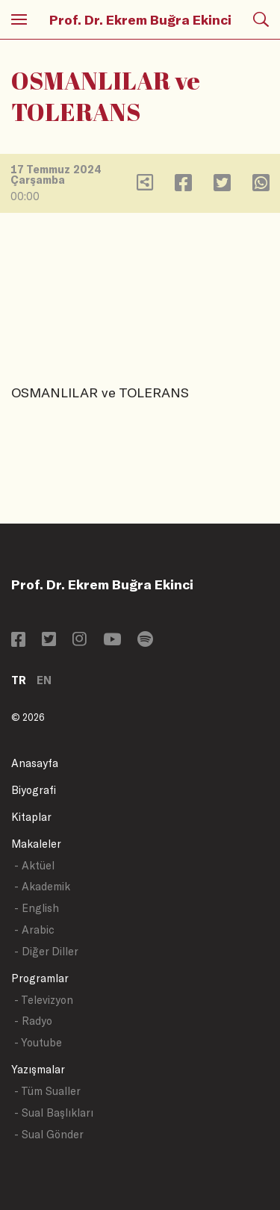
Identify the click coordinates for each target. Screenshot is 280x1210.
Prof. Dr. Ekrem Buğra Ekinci (140, 19)
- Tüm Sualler (47, 1091)
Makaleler (36, 843)
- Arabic (34, 929)
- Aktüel (34, 865)
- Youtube (38, 1042)
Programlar (40, 978)
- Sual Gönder (49, 1134)
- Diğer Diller (46, 951)
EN (44, 680)
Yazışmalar (38, 1069)
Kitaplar (31, 816)
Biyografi (33, 790)
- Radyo (33, 1020)
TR (18, 680)
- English (36, 908)
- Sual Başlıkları (53, 1112)
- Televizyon (43, 999)
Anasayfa (34, 763)
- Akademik (42, 886)
